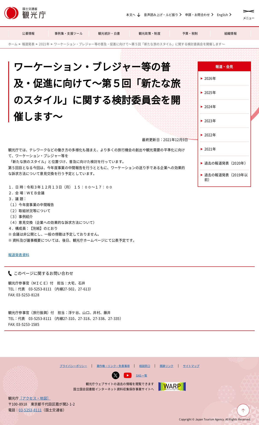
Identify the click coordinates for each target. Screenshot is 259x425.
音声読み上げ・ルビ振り (161, 14)
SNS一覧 (141, 375)
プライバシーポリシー (73, 366)
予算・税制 (190, 33)
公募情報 (28, 33)
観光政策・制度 (149, 33)
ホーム (13, 44)
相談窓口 (144, 366)
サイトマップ (191, 366)
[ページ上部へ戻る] (243, 410)
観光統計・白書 (109, 33)
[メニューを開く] (248, 13)
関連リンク (166, 366)
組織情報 (230, 33)
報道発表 (28, 44)
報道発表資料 (18, 254)
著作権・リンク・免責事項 (113, 366)
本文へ (130, 14)
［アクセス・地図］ (34, 398)
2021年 (44, 44)
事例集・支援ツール (69, 33)
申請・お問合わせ (197, 14)
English (222, 14)
